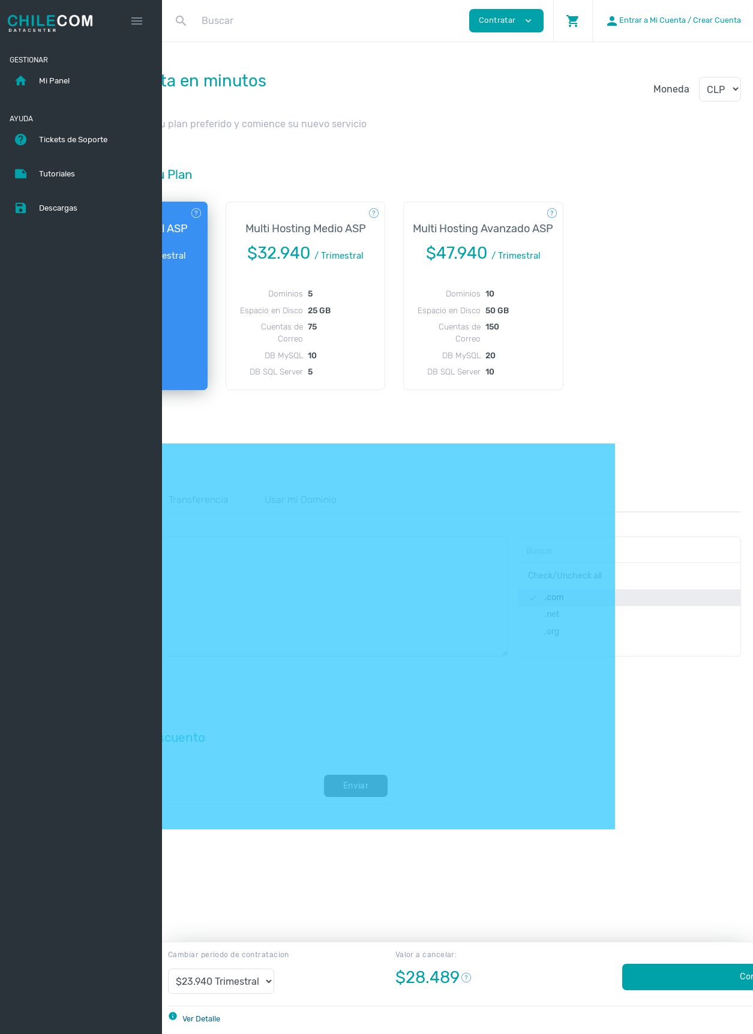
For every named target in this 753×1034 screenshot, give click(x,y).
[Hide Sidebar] (137, 21)
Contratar (644, 977)
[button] (572, 20)
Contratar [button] (506, 20)
